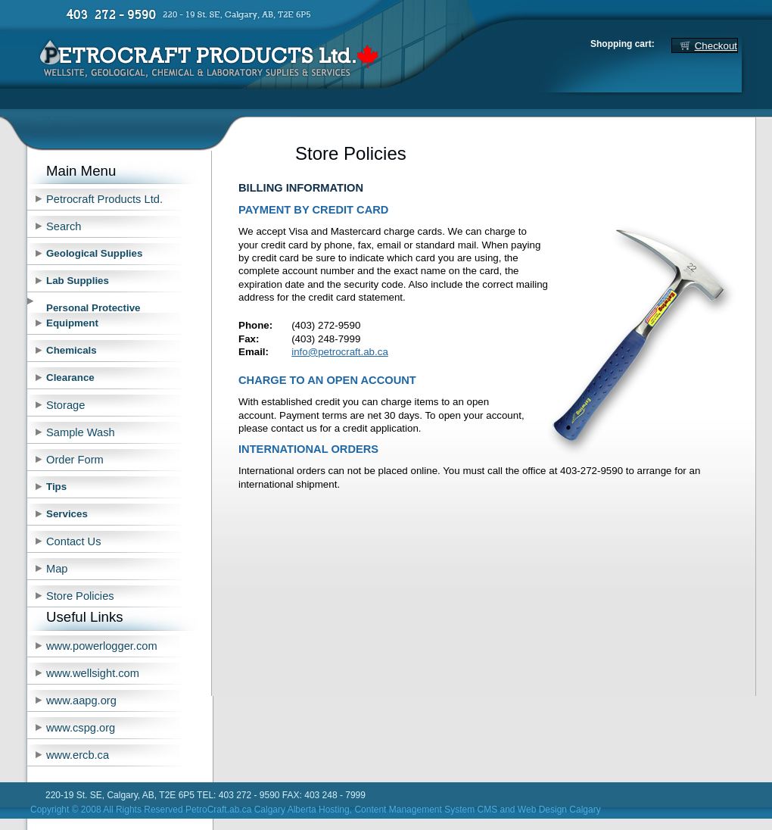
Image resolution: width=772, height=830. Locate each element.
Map (57, 569)
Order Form (75, 460)
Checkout (716, 45)
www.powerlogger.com (101, 646)
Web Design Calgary (559, 809)
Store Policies (80, 596)
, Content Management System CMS (423, 809)
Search (63, 226)
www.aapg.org (81, 700)
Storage (65, 405)
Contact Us (73, 541)
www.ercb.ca (77, 755)
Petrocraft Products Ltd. (104, 199)
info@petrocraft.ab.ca (339, 351)
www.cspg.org (80, 728)
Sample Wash (80, 432)
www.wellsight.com (92, 673)
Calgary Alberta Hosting (302, 809)
